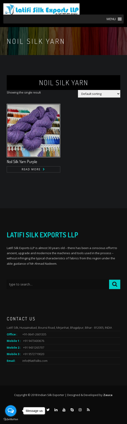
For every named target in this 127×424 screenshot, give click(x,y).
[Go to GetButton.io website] (11, 419)
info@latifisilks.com (34, 361)
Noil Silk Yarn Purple (22, 161)
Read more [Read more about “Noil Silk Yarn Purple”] (31, 169)
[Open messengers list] (10, 410)
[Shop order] (99, 94)
